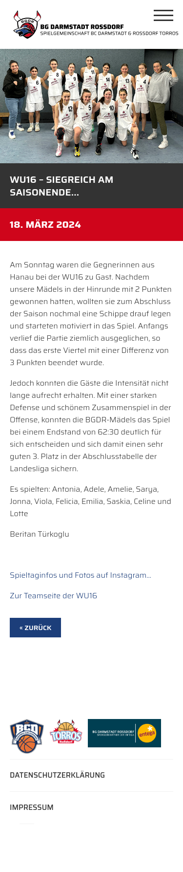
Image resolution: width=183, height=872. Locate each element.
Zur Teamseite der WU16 (53, 595)
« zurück (35, 627)
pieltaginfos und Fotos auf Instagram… (83, 575)
